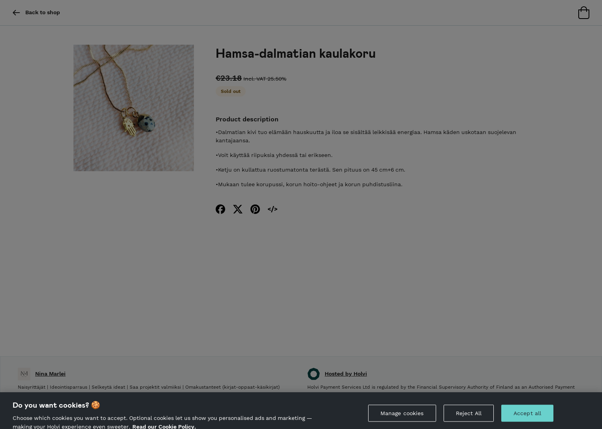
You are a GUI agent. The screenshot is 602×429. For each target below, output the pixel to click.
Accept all (527, 415)
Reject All (469, 415)
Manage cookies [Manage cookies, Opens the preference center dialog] (402, 415)
